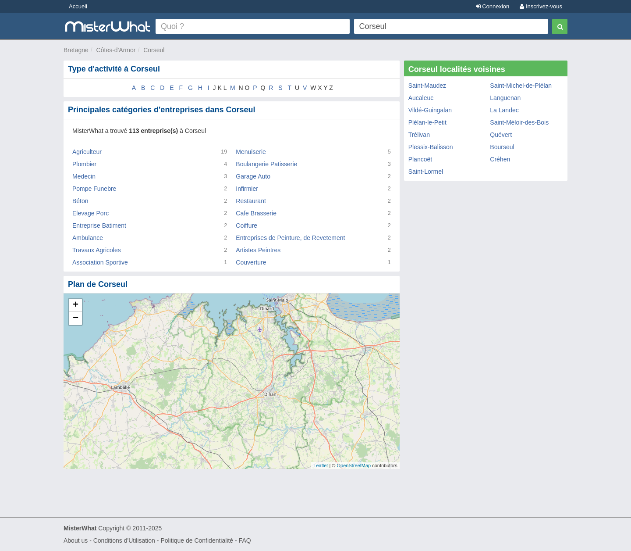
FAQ (245, 540)
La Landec (504, 110)
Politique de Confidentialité (196, 540)
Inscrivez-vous (541, 6)
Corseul (153, 50)
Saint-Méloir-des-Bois (519, 122)
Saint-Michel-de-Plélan (521, 85)
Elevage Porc (90, 213)
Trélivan (419, 134)
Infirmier (247, 188)
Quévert (501, 134)
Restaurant (251, 200)
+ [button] (75, 305)
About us (76, 540)
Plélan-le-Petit (427, 122)
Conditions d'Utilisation (124, 540)
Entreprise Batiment (99, 225)
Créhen (500, 159)
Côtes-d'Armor (116, 50)
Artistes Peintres (258, 250)
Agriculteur (87, 151)
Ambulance (87, 237)
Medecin (84, 176)
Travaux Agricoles (96, 250)
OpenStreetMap (354, 465)
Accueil (78, 6)
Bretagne (76, 50)
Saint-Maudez (427, 85)
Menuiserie (251, 151)
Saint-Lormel (425, 171)
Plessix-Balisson (430, 146)
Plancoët (420, 159)
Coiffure (246, 225)
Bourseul (502, 146)
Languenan (505, 97)
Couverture (251, 262)
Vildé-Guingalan (430, 110)
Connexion (493, 6)
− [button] (75, 318)
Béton (80, 200)
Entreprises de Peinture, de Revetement (290, 237)
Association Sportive (100, 262)
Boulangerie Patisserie (266, 164)
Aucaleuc (421, 97)
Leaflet (320, 465)
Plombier (84, 164)
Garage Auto (253, 176)
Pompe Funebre (94, 188)
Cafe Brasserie (256, 213)
